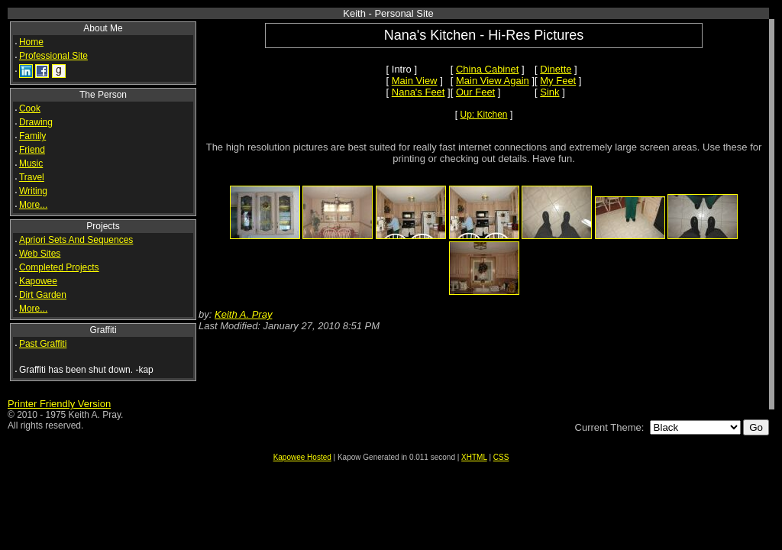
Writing (33, 191)
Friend (32, 149)
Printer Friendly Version (59, 403)
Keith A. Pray (243, 314)
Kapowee (38, 281)
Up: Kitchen (484, 114)
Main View (415, 80)
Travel (31, 177)
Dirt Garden (42, 295)
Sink (549, 92)
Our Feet (475, 92)
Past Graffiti (42, 343)
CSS (501, 457)
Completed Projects (59, 267)
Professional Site (53, 55)
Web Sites (39, 253)
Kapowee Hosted (302, 457)
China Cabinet (487, 69)
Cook (29, 108)
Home (31, 42)
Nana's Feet (418, 92)
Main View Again (492, 80)
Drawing (36, 122)
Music (31, 163)
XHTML (474, 457)
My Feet (558, 80)
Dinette (555, 69)
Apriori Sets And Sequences (76, 240)
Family (32, 136)
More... (33, 204)
